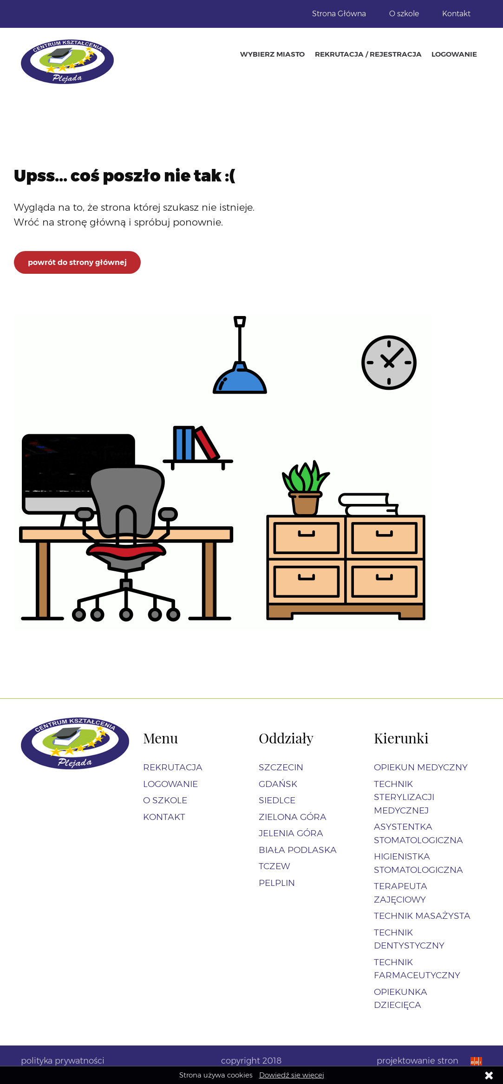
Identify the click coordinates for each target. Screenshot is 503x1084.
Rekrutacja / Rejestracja (368, 54)
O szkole (404, 13)
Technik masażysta (422, 915)
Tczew (274, 866)
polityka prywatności (63, 1061)
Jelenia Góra (291, 833)
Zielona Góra (293, 817)
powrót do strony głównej (77, 262)
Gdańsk (278, 784)
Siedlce (277, 800)
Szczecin (281, 767)
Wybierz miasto (272, 54)
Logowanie (454, 54)
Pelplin (277, 883)
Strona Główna (339, 13)
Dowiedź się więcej (291, 1075)
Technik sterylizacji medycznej (404, 797)
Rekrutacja (173, 767)
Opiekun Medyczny (421, 767)
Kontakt (456, 13)
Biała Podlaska (298, 850)
